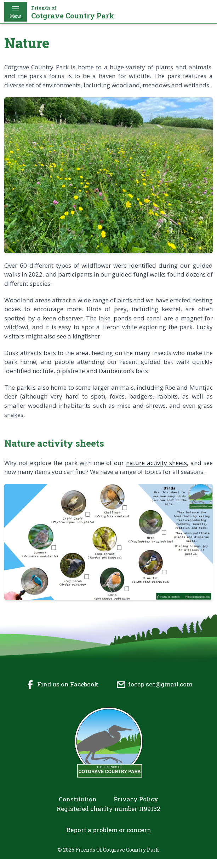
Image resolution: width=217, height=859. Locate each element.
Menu (15, 12)
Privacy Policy (136, 799)
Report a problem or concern (108, 830)
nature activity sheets (156, 463)
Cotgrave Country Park (72, 13)
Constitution (78, 799)
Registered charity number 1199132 (108, 809)
